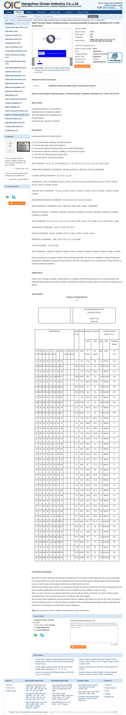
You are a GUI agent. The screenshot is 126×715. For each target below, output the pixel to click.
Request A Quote (111, 5)
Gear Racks (9, 31)
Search (94, 16)
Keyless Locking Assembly (24, 20)
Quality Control (55, 12)
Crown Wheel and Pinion (14, 51)
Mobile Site (109, 697)
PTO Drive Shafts (11, 119)
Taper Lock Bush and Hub (14, 99)
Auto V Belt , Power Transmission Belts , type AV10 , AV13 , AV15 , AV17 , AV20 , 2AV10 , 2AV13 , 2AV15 (63, 696)
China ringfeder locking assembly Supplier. (34, 712)
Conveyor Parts (10, 43)
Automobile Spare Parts (13, 68)
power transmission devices (45, 610)
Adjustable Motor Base (13, 123)
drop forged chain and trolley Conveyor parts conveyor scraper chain (88, 687)
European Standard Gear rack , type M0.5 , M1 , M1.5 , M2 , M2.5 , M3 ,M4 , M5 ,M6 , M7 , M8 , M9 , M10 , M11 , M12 (36, 696)
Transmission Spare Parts (14, 27)
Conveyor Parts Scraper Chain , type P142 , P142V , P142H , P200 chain (89, 698)
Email (120, 5)
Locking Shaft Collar (12, 126)
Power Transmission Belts (14, 111)
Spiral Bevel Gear (11, 39)
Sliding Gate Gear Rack (13, 79)
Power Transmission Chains (15, 55)
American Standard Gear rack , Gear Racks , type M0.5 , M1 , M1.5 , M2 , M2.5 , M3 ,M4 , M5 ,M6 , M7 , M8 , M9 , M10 (36, 688)
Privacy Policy (13, 712)
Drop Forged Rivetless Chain (15, 61)
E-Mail (107, 691)
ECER (115, 712)
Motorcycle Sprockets (13, 87)
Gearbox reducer (11, 72)
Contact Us (68, 12)
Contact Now (84, 66)
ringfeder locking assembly (64, 610)
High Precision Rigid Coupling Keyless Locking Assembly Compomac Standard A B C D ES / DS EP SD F (52, 70)
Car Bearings (10, 130)
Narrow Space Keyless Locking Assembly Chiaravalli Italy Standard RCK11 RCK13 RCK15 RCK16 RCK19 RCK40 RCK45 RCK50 (54, 661)
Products (19, 12)
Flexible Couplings (12, 103)
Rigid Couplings (11, 107)
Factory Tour (41, 12)
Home (9, 12)
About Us (29, 12)
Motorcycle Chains (12, 91)
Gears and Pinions (11, 47)
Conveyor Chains (11, 35)
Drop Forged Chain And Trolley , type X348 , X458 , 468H (89, 693)
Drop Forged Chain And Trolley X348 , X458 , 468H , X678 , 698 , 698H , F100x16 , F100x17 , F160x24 (36, 705)
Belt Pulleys (9, 95)
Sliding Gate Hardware (13, 76)
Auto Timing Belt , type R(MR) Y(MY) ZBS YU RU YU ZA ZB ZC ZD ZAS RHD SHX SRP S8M (62, 688)
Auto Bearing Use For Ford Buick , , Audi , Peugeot (61, 703)
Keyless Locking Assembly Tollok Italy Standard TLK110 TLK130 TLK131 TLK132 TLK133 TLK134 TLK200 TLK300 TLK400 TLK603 (98, 661)
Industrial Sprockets (12, 83)
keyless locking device (81, 610)
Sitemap (107, 694)
